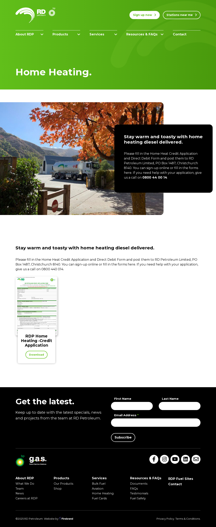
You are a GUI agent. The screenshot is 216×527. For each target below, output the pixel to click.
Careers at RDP (27, 498)
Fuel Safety (138, 498)
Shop (58, 488)
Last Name (170, 399)
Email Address (126, 415)
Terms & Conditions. (187, 518)
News (20, 493)
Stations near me (181, 15)
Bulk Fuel (98, 483)
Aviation (97, 488)
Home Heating (103, 493)
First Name (122, 399)
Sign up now (144, 15)
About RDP (29, 34)
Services (103, 34)
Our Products (63, 483)
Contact (179, 34)
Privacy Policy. (166, 518)
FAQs (134, 488)
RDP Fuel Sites (180, 479)
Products (66, 34)
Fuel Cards (99, 498)
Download (36, 354)
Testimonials (139, 493)
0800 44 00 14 (154, 177)
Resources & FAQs (144, 34)
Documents (138, 483)
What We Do (25, 483)
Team (20, 488)
